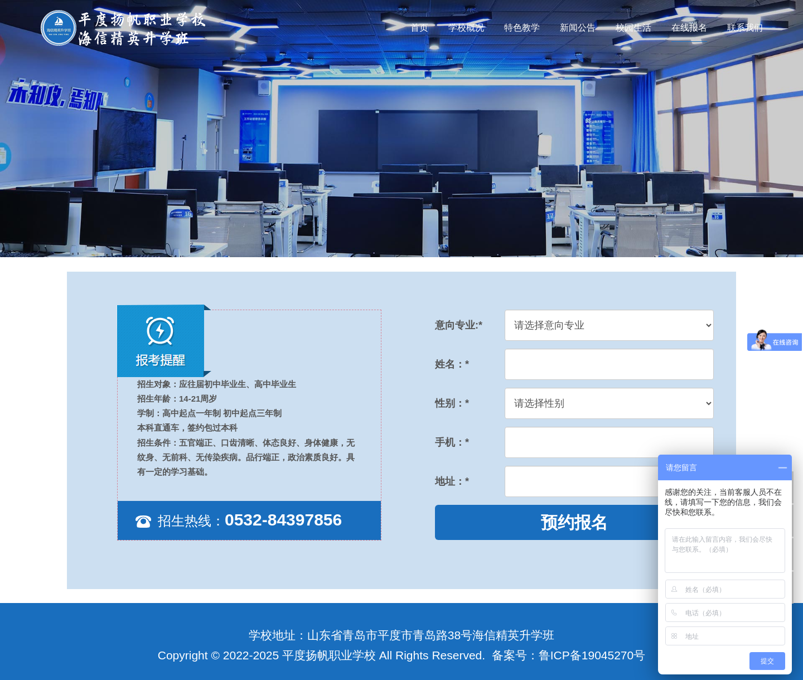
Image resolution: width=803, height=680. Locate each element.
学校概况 (466, 27)
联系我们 (745, 27)
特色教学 (522, 27)
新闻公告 (578, 27)
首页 (419, 27)
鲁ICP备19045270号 (592, 655)
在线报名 (689, 27)
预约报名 (574, 522)
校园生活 (633, 27)
